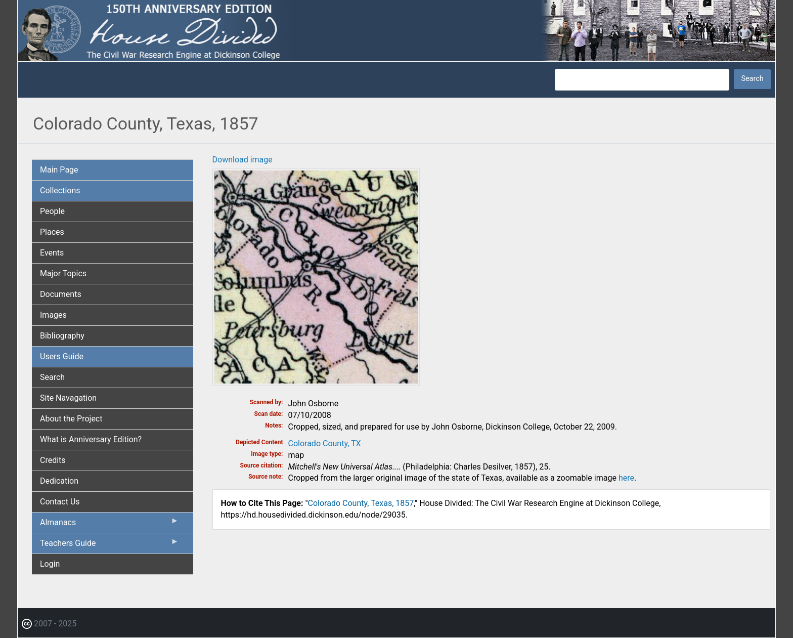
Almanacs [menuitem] (109, 525)
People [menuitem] (52, 211)
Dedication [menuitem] (59, 481)
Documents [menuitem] (60, 294)
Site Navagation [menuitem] (68, 398)
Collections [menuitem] (60, 190)
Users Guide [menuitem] (61, 356)
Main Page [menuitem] (59, 170)
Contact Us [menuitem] (60, 501)
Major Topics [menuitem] (63, 273)
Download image (242, 159)
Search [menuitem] (52, 377)
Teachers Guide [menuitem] (109, 545)
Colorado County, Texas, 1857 (361, 503)
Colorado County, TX (324, 443)
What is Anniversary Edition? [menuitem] (91, 439)
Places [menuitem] (52, 232)
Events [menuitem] (52, 253)
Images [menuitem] (53, 315)
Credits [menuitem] (53, 460)
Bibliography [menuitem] (62, 336)
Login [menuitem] (50, 564)
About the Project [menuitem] (71, 418)
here (626, 478)
